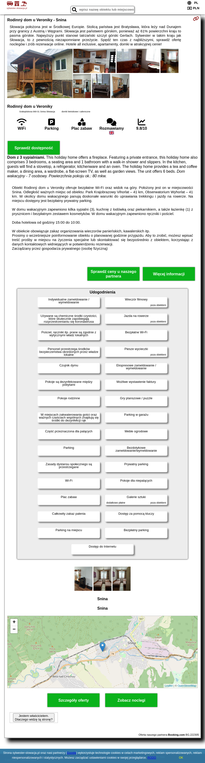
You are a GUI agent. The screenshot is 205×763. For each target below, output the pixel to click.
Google (71, 753)
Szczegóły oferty (73, 700)
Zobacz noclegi (131, 700)
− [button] (14, 629)
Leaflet (169, 685)
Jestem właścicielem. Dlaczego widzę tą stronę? (34, 717)
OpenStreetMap (187, 685)
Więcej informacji (169, 274)
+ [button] (14, 622)
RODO (151, 757)
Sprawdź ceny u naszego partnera (113, 274)
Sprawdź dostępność (33, 148)
